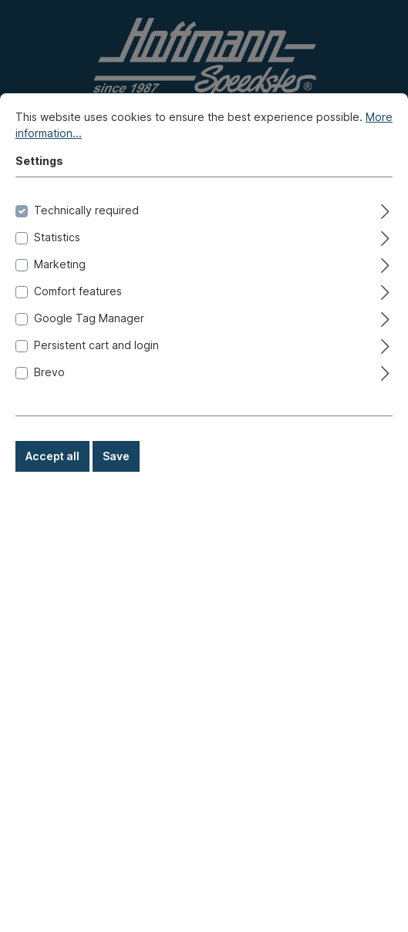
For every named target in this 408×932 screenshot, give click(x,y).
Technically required (86, 232)
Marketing (60, 286)
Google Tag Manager (89, 340)
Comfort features (78, 313)
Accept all (52, 478)
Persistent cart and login (96, 367)
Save (116, 478)
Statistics (57, 259)
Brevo (49, 394)
